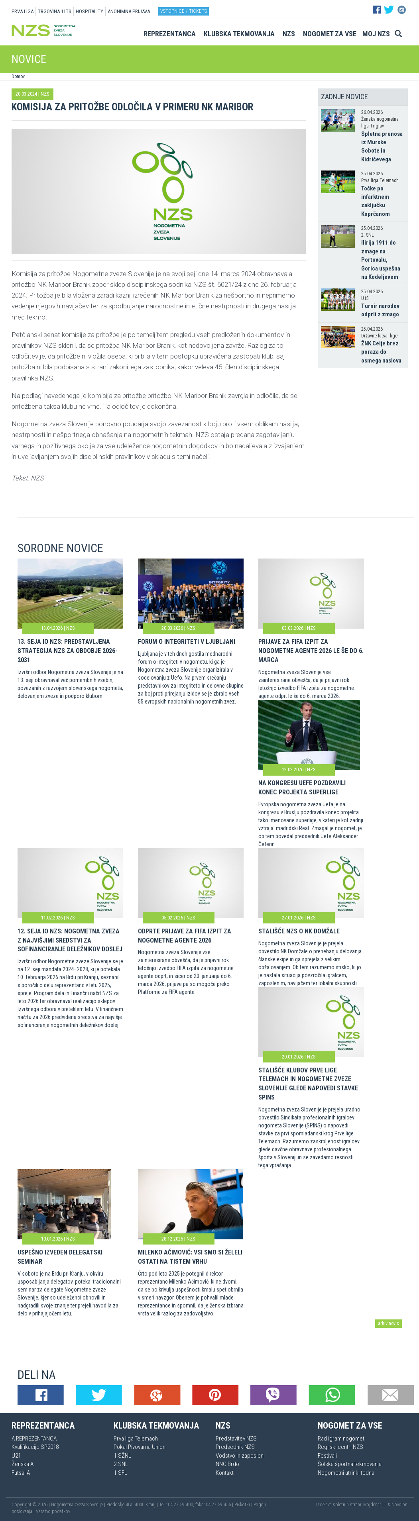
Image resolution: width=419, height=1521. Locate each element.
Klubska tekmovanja (239, 33)
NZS (289, 33)
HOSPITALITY (89, 11)
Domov (18, 76)
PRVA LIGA (22, 11)
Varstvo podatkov (53, 1511)
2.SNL (121, 1464)
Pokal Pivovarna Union (139, 1446)
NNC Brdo (227, 1464)
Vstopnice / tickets (183, 11)
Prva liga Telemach (136, 1438)
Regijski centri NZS (340, 1446)
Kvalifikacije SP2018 (35, 1446)
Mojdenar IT (374, 1504)
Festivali (327, 1455)
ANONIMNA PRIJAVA (129, 11)
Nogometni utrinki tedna (346, 1472)
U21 (16, 1455)
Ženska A (22, 1464)
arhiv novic (388, 1323)
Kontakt (225, 1472)
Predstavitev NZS (236, 1438)
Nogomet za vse (329, 33)
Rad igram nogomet (341, 1438)
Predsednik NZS (235, 1446)
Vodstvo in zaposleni (240, 1455)
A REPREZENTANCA (34, 1438)
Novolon (399, 1504)
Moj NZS (376, 33)
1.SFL (120, 1472)
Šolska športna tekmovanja (350, 1464)
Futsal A (21, 1472)
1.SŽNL (122, 1455)
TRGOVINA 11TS (54, 11)
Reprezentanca (170, 33)
